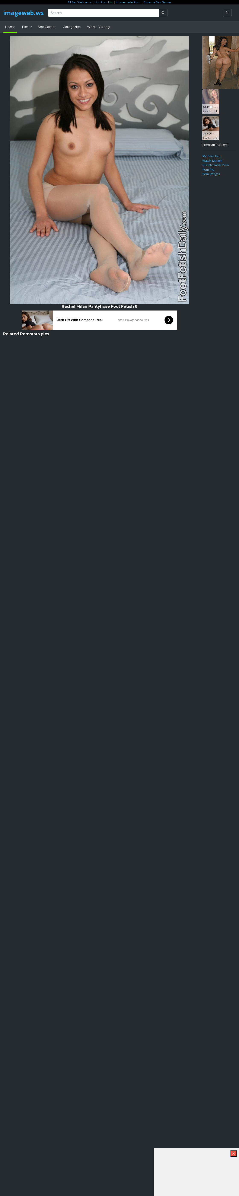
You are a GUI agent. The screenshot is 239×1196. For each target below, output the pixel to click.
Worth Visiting (98, 27)
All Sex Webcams (79, 2)
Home (10, 27)
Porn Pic (208, 170)
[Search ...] (103, 13)
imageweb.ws (23, 13)
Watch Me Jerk (212, 161)
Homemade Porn (128, 2)
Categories (71, 27)
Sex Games (47, 27)
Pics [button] (25, 27)
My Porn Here (212, 156)
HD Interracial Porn (215, 165)
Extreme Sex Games (158, 2)
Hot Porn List (104, 2)
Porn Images (211, 174)
